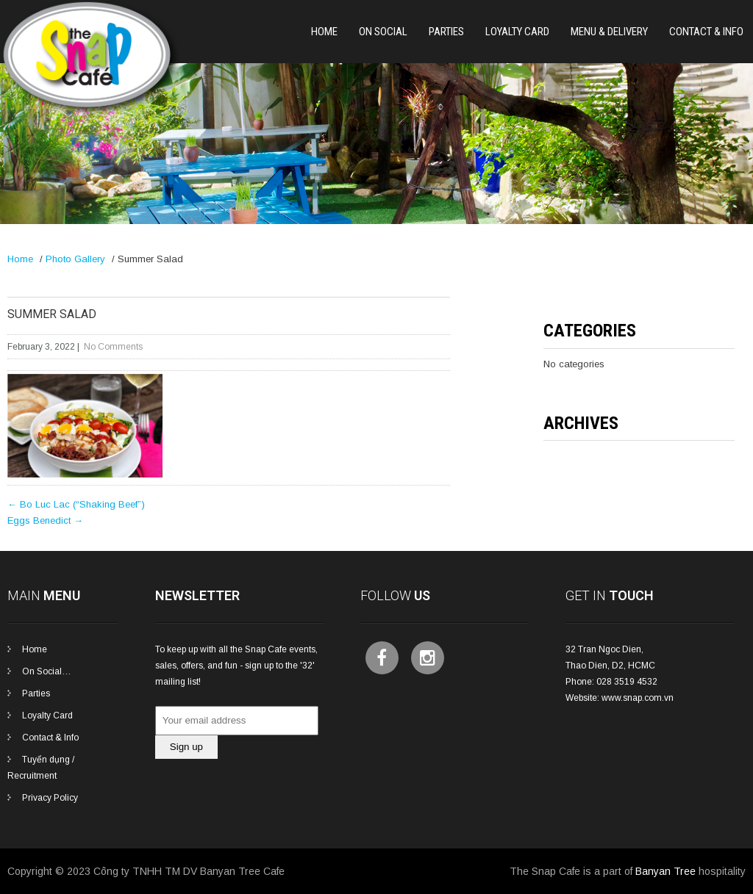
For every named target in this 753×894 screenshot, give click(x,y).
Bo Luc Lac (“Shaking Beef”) (76, 504)
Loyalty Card (517, 31)
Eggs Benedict (45, 520)
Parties (36, 693)
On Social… (46, 671)
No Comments (113, 347)
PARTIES (446, 31)
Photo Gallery (75, 258)
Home (324, 31)
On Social (383, 31)
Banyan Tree (665, 871)
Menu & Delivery (609, 31)
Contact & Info (706, 31)
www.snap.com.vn (638, 698)
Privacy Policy (50, 798)
